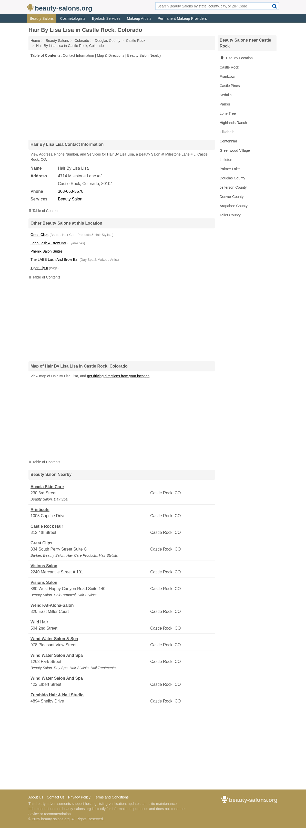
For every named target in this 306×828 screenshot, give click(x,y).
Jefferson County (233, 187)
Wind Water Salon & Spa (54, 639)
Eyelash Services (106, 18)
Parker (225, 104)
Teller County (230, 215)
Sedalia (226, 95)
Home (35, 40)
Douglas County (232, 178)
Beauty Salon (70, 199)
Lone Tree (228, 113)
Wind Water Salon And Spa (56, 655)
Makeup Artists (139, 18)
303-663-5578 (71, 191)
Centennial (228, 141)
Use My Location (236, 58)
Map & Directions (110, 55)
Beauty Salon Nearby (144, 55)
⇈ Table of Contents (44, 211)
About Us (35, 797)
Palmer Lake (230, 169)
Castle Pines (230, 86)
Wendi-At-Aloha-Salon (52, 605)
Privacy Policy (79, 797)
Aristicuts (39, 509)
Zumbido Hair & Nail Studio (57, 695)
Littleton (226, 160)
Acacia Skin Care (47, 487)
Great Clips (39, 235)
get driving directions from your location (118, 376)
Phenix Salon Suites (46, 251)
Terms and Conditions (111, 797)
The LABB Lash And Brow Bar (54, 259)
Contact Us (55, 797)
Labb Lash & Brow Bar (48, 243)
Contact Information (78, 55)
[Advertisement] (121, 98)
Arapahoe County (234, 206)
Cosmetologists (73, 18)
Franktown (228, 76)
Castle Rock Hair (46, 526)
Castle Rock (229, 67)
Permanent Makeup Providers (182, 18)
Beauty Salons (42, 18)
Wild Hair (39, 622)
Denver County (231, 197)
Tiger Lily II (39, 268)
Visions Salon (43, 566)
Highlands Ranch (233, 123)
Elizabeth (227, 132)
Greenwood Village (235, 150)
